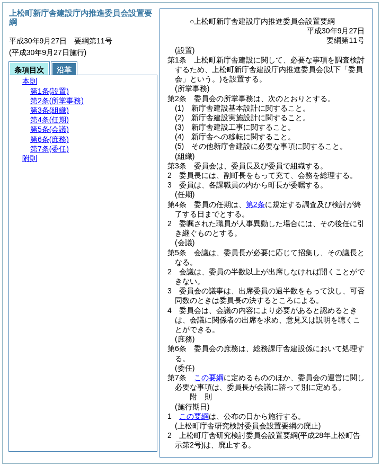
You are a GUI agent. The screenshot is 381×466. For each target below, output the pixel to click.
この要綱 (209, 377)
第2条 (255, 204)
